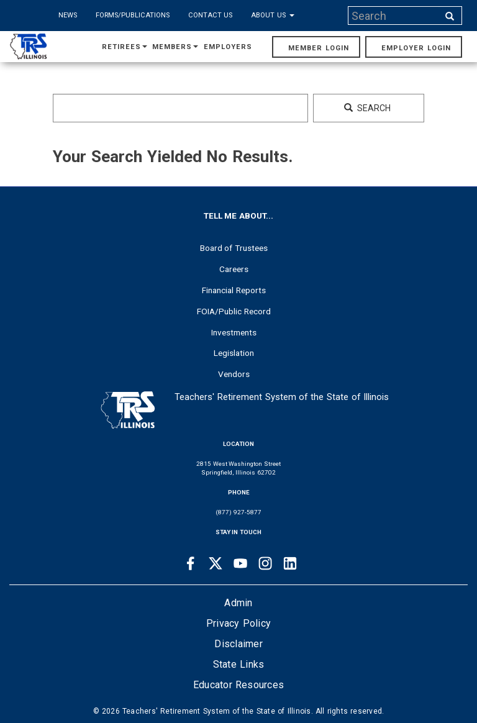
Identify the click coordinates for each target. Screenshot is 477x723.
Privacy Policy (238, 623)
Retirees (124, 47)
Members (175, 47)
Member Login (318, 48)
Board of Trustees (234, 248)
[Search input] (394, 15)
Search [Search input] (367, 108)
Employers (228, 47)
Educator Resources (238, 685)
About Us (272, 15)
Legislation (234, 353)
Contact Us (210, 15)
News (67, 15)
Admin (238, 603)
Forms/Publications (133, 15)
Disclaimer (238, 644)
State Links (239, 664)
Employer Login (416, 48)
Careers (233, 269)
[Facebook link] (191, 563)
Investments (234, 332)
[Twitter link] (215, 563)
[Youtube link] (240, 563)
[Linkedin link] (290, 563)
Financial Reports (234, 290)
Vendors (234, 374)
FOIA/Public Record (234, 311)
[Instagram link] (265, 563)
